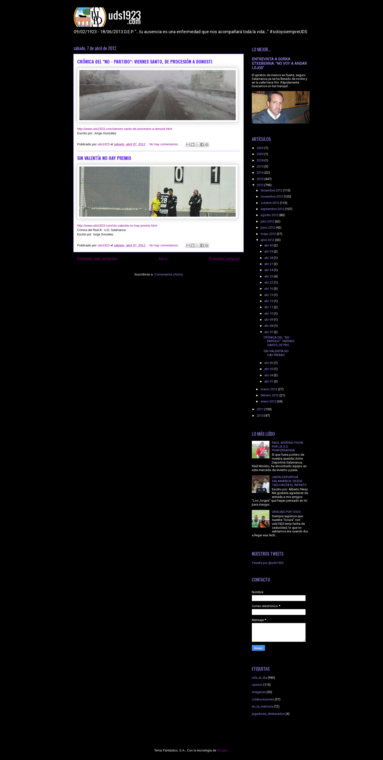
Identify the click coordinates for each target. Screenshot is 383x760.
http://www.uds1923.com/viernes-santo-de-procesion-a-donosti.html (124, 129)
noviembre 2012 (272, 196)
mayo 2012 (269, 234)
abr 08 (269, 325)
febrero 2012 (270, 395)
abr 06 (269, 363)
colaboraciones (263, 699)
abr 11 (269, 307)
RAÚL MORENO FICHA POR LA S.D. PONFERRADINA (287, 446)
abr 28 (269, 258)
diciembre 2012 (272, 190)
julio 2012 (268, 221)
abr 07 (269, 332)
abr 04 (269, 375)
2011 (260, 409)
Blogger (222, 750)
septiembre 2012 (273, 209)
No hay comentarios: (164, 144)
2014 (260, 172)
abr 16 (269, 288)
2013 (260, 179)
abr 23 (269, 276)
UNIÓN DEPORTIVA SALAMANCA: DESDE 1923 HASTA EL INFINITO (289, 480)
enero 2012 (269, 401)
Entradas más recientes (97, 259)
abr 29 (269, 251)
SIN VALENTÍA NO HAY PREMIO (104, 158)
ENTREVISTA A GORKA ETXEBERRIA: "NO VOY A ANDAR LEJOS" (279, 63)
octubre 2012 (270, 203)
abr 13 (269, 301)
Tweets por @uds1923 (268, 563)
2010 (260, 415)
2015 (260, 166)
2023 (260, 148)
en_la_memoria (262, 706)
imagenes (259, 692)
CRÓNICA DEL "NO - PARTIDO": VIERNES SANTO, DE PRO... (279, 341)
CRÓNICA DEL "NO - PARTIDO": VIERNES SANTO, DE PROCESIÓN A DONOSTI (144, 61)
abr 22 (269, 282)
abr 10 (269, 313)
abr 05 (269, 369)
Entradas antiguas (224, 259)
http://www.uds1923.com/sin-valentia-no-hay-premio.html (117, 225)
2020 (260, 154)
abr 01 (269, 381)
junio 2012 (268, 227)
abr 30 (269, 245)
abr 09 (269, 319)
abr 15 (269, 295)
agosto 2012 (270, 215)
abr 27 (269, 264)
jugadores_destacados (268, 714)
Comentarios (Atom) (168, 274)
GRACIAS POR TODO (286, 512)
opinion (257, 684)
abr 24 (269, 270)
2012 (260, 185)
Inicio (163, 259)
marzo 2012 (269, 389)
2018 (260, 160)
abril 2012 (268, 240)
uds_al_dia (259, 677)
